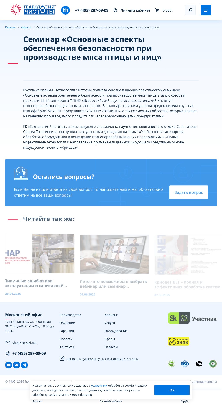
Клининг (111, 315)
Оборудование (115, 331)
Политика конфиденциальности (193, 382)
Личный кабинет (132, 10)
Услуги (109, 323)
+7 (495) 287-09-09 (91, 10)
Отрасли (111, 347)
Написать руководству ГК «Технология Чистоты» (99, 358)
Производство (70, 315)
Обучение (67, 323)
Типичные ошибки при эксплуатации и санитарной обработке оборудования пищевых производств (34, 285)
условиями (99, 385)
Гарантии (66, 331)
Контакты (66, 347)
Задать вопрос (189, 193)
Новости (65, 339)
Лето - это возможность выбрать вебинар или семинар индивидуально (113, 286)
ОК (172, 390)
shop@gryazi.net (21, 342)
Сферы (109, 339)
